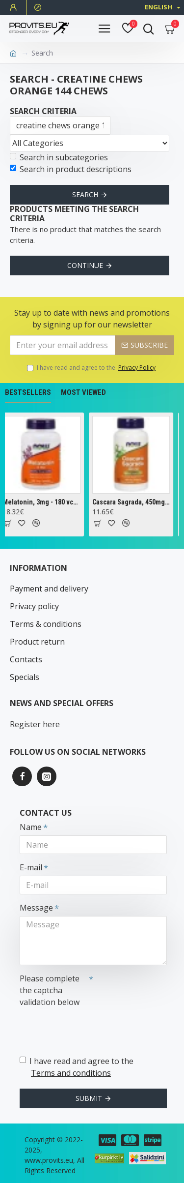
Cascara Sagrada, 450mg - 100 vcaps (133, 502)
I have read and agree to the (92, 367)
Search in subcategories (59, 157)
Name (31, 827)
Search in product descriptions (70, 169)
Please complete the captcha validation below (49, 990)
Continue (85, 265)
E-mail (31, 867)
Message (36, 907)
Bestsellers (28, 392)
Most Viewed (83, 392)
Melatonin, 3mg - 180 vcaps (43, 502)
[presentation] (88, 1028)
